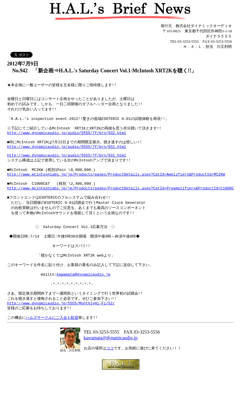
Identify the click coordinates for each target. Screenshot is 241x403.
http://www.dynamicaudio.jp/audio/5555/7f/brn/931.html (66, 154)
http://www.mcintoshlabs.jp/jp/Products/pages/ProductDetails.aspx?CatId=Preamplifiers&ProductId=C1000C (120, 202)
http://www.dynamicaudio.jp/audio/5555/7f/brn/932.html (66, 138)
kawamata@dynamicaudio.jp (83, 298)
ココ (110, 377)
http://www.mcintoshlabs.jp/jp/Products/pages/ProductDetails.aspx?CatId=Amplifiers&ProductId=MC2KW (116, 186)
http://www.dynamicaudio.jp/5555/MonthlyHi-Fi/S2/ (61, 330)
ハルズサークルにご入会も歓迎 (52, 346)
